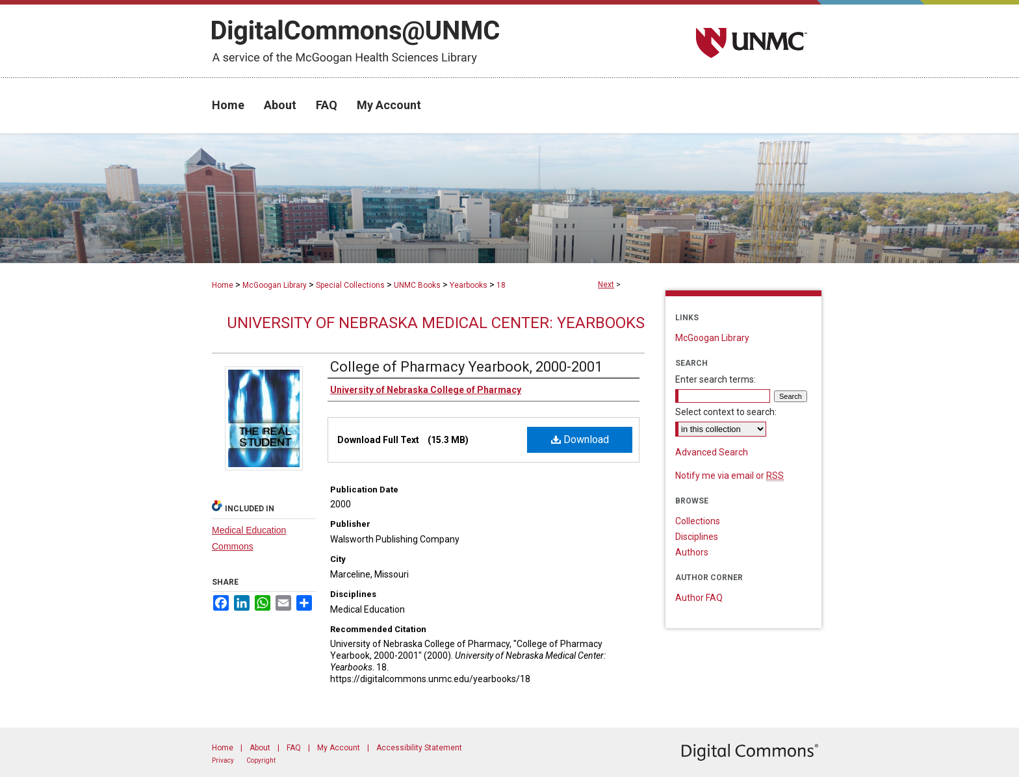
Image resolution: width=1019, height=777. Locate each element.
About (260, 747)
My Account (338, 747)
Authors (691, 552)
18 (501, 285)
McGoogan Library (274, 285)
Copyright (261, 760)
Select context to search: (726, 412)
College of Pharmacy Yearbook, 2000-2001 (466, 367)
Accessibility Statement (419, 747)
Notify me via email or (729, 475)
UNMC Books (417, 285)
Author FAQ (699, 597)
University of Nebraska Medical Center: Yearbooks (436, 323)
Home (222, 285)
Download (580, 439)
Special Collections (350, 285)
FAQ (294, 747)
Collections (697, 521)
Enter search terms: (715, 379)
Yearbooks (468, 285)
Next (606, 284)
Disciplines (696, 536)
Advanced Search (711, 452)
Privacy (223, 760)
